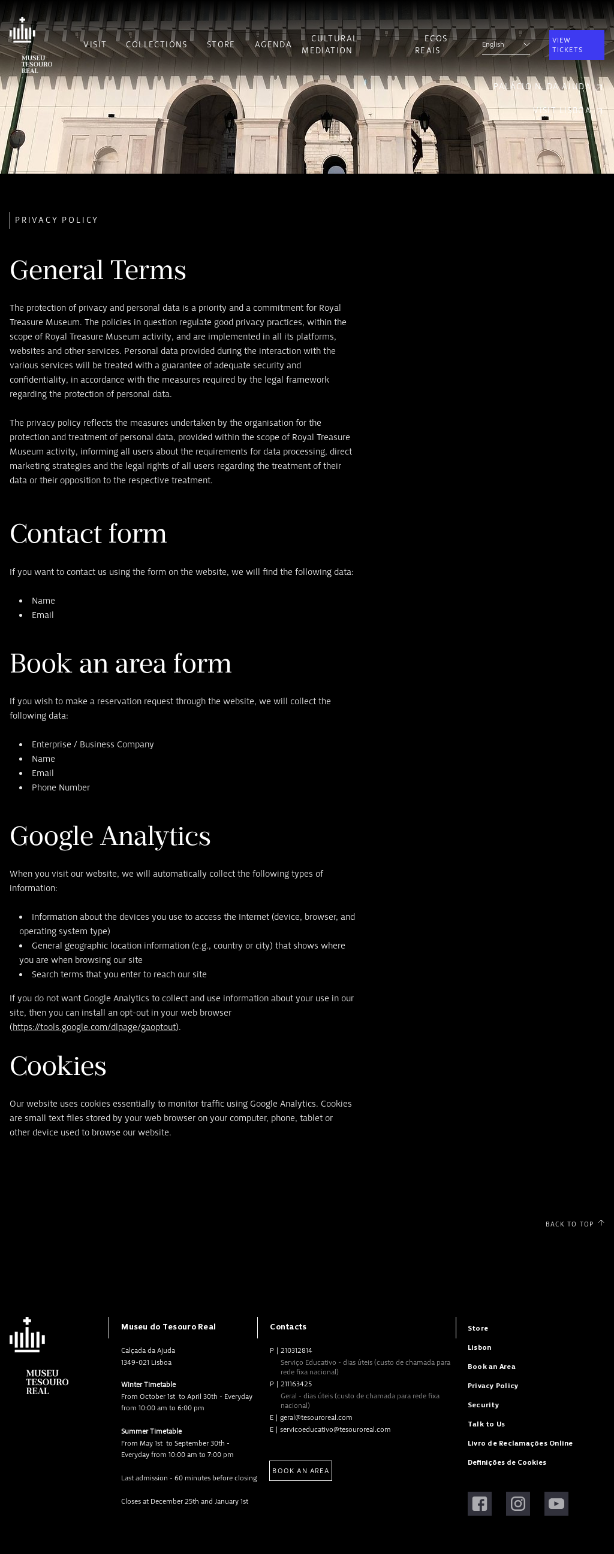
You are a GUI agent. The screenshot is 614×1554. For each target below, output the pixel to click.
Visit (95, 45)
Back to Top (575, 1224)
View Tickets (567, 45)
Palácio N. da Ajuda (548, 87)
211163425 (296, 1384)
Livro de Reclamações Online (520, 1443)
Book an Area (300, 1471)
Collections (156, 45)
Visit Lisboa (568, 111)
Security (483, 1405)
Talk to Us (486, 1424)
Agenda (273, 45)
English (506, 44)
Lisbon (479, 1347)
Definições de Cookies (507, 1462)
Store (221, 45)
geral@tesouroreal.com (316, 1417)
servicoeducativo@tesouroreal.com (335, 1429)
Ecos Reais (431, 45)
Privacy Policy (493, 1386)
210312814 (296, 1350)
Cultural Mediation (329, 45)
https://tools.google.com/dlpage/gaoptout (94, 1027)
